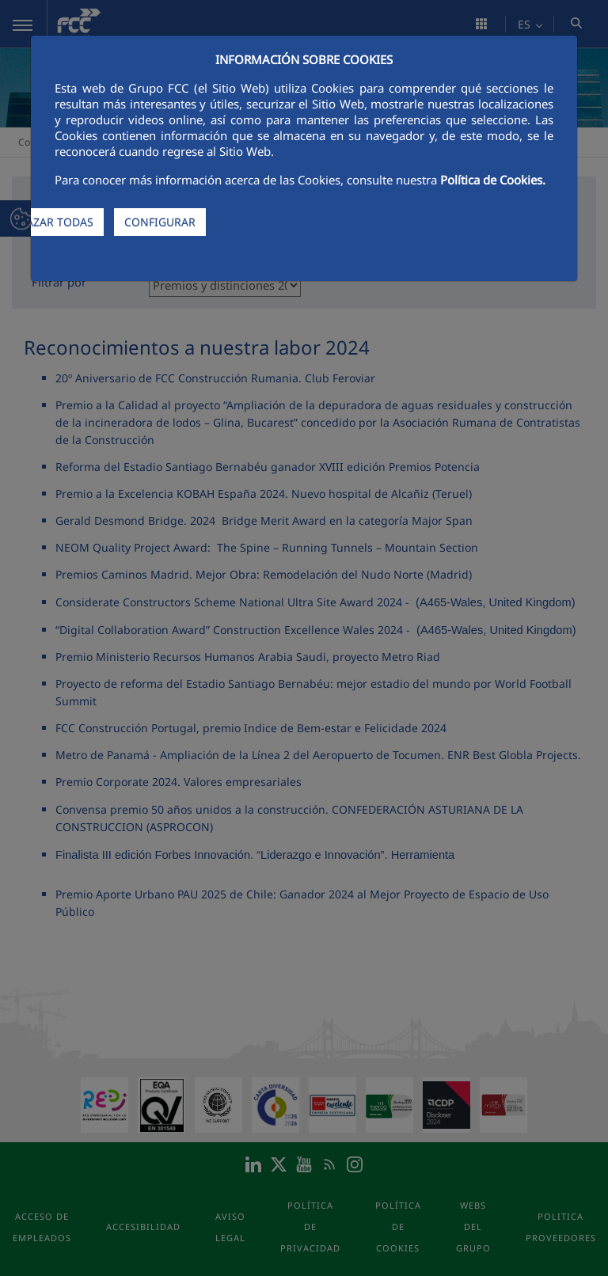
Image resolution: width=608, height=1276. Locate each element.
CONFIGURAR (160, 222)
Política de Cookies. (492, 180)
